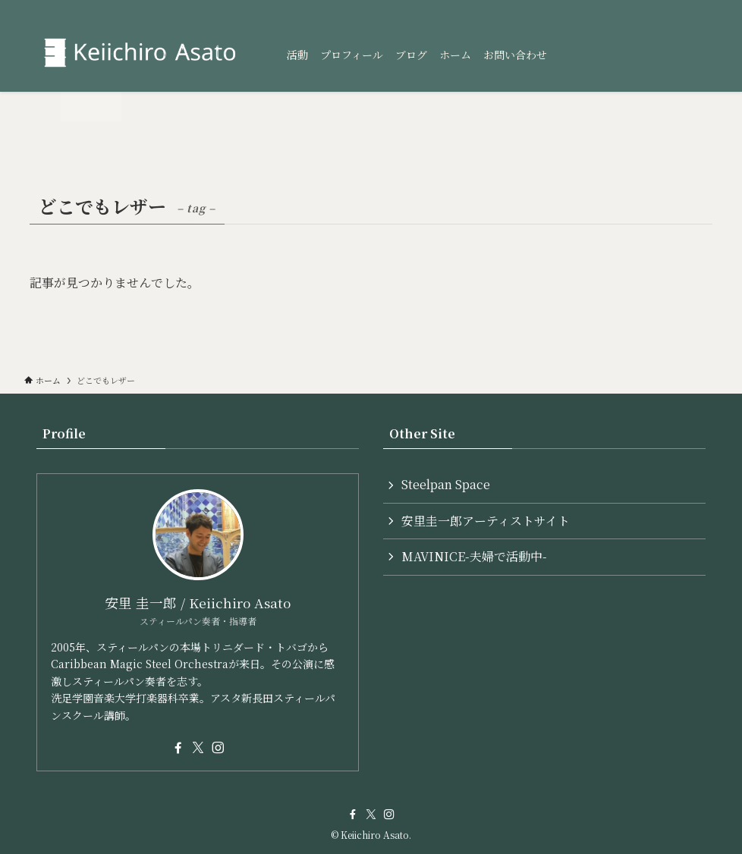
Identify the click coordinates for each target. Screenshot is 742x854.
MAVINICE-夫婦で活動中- (474, 556)
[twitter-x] (198, 747)
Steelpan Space (445, 484)
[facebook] (178, 747)
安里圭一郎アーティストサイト (485, 520)
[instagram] (217, 747)
